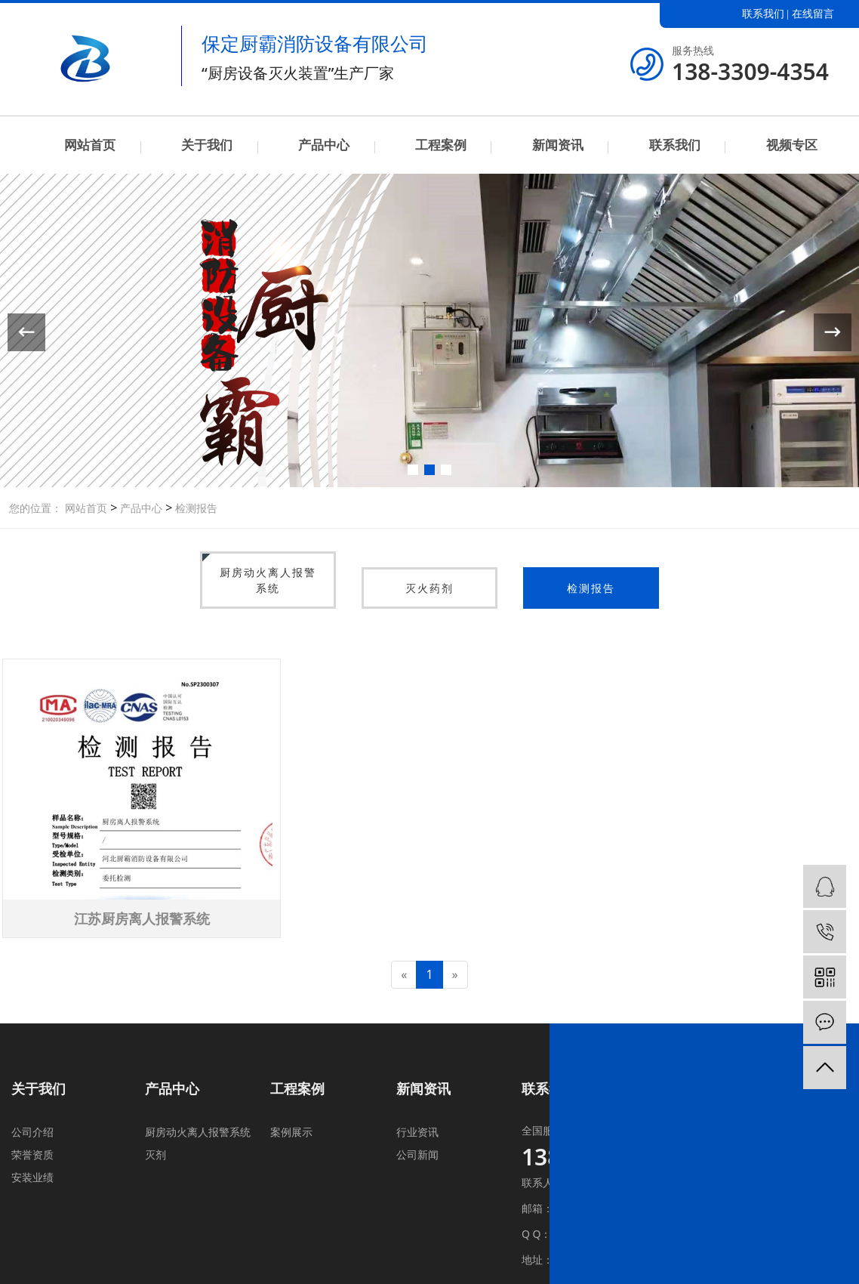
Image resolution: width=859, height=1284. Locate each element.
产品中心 (323, 144)
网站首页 (89, 144)
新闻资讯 (557, 144)
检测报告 (194, 508)
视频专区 (791, 144)
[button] (413, 470)
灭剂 (155, 1154)
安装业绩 (32, 1177)
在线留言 (813, 14)
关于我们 (206, 144)
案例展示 (291, 1132)
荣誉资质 (32, 1154)
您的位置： (35, 508)
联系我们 (763, 14)
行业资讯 (417, 1132)
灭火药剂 (429, 588)
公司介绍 (32, 1132)
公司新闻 (417, 1154)
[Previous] (404, 975)
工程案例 (440, 144)
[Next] (455, 975)
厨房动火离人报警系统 (268, 580)
